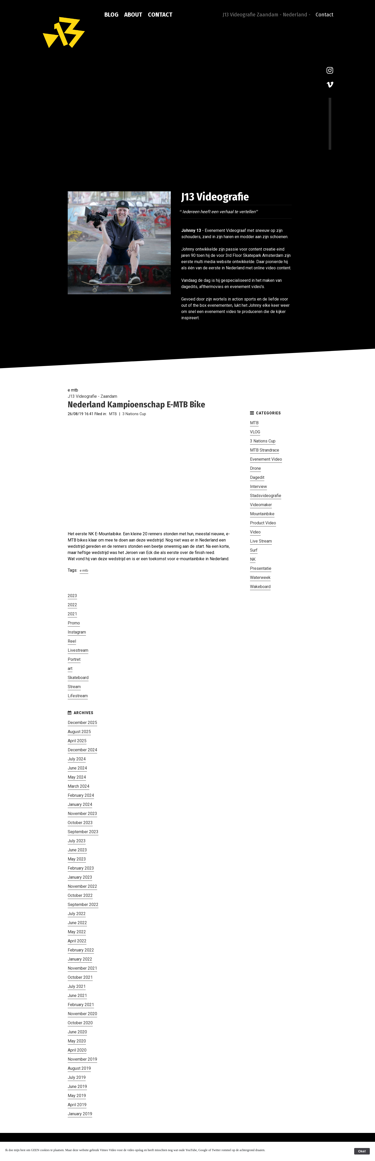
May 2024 (77, 777)
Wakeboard (260, 586)
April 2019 (77, 1104)
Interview (258, 486)
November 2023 (82, 813)
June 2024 (77, 768)
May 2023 (77, 859)
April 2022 (77, 940)
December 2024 (82, 749)
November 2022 (82, 886)
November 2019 (82, 1059)
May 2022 (77, 931)
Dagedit (257, 477)
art (70, 668)
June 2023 (77, 849)
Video (255, 532)
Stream (74, 686)
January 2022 (80, 959)
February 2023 (81, 868)
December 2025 (82, 722)
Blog (111, 14)
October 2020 (80, 1022)
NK (252, 559)
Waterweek (260, 577)
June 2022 (77, 922)
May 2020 (77, 1041)
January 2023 (80, 877)
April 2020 (77, 1050)
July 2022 (77, 913)
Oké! (362, 1151)
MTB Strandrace (264, 450)
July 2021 (77, 986)
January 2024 (80, 804)
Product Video (263, 522)
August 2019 (79, 1068)
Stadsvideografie (265, 495)
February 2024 (81, 795)
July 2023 (77, 840)
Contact (160, 14)
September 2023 (83, 831)
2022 (72, 604)
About (133, 14)
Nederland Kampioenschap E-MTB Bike (136, 404)
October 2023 (80, 822)
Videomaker (261, 504)
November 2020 (82, 1013)
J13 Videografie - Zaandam (92, 396)
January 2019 (80, 1113)
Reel (72, 641)
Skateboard (78, 677)
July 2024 (77, 758)
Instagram (77, 632)
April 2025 (77, 740)
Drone (255, 468)
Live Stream (261, 541)
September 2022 (83, 904)
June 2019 (77, 1086)
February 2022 (81, 950)
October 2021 (80, 977)
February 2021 (81, 1004)
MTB (113, 414)
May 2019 (77, 1095)
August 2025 (79, 731)
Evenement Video (266, 459)
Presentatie (260, 568)
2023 (72, 595)
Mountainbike (262, 513)
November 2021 (82, 968)
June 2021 (77, 995)
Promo (74, 623)
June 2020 (77, 1031)
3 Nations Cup (134, 414)
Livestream (78, 650)
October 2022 (80, 895)
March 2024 (78, 786)
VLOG (255, 431)
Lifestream (78, 695)
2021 (72, 613)
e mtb (84, 570)
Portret (74, 659)
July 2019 (77, 1077)
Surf (254, 550)
